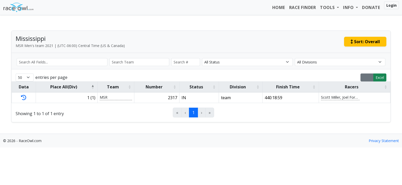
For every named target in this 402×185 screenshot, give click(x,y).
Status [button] (196, 87)
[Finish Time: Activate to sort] (291, 86)
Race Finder (302, 7)
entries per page (51, 77)
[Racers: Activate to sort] (354, 86)
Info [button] (349, 7)
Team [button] (113, 87)
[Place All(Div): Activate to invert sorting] (66, 86)
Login (391, 5)
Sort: (365, 41)
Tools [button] (328, 7)
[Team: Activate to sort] (115, 86)
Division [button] (238, 87)
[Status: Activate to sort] (199, 86)
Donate (371, 7)
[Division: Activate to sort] (241, 86)
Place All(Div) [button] (63, 87)
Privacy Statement (384, 140)
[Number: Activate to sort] (156, 86)
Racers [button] (351, 87)
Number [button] (154, 87)
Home (278, 7)
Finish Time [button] (288, 87)
